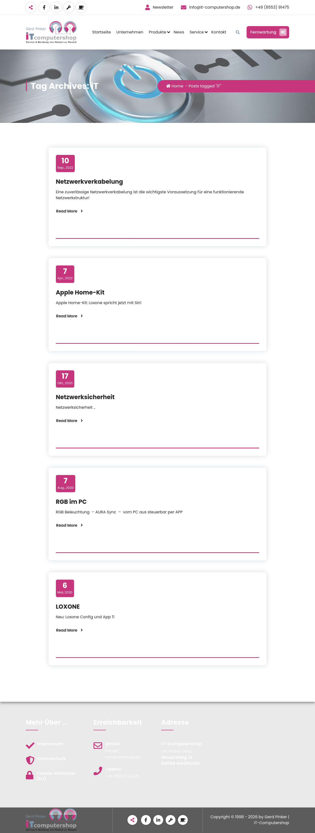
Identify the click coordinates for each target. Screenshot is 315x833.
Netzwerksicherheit (85, 397)
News (178, 32)
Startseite (101, 32)
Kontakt (218, 32)
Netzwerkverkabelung (89, 182)
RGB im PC (71, 502)
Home (175, 86)
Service (196, 32)
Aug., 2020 (65, 483)
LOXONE (68, 607)
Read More (67, 211)
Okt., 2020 (65, 378)
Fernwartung (268, 32)
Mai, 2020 (64, 588)
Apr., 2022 (65, 273)
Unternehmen (129, 32)
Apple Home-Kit (80, 292)
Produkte (157, 32)
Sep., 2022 (65, 163)
